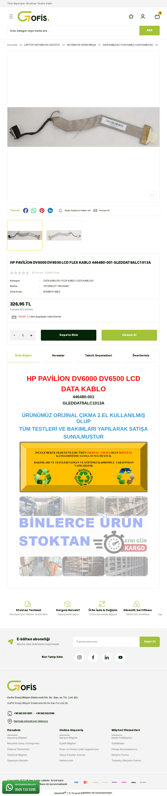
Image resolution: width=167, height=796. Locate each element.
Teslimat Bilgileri (17, 755)
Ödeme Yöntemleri (18, 749)
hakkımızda (66, 760)
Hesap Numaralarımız (124, 749)
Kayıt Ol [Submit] (149, 641)
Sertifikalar (118, 743)
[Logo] (33, 16)
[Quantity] (23, 335)
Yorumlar (58, 355)
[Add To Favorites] (152, 195)
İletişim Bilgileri (68, 738)
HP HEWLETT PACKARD (57, 286)
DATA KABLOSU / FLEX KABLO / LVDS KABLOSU (71, 281)
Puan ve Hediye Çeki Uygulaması (79, 749)
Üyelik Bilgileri (67, 743)
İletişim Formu (120, 755)
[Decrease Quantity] (14, 335)
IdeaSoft (60, 793)
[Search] (73, 30)
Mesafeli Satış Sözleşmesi (23, 743)
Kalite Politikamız (122, 738)
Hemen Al (129, 335)
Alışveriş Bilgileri (17, 738)
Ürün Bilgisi (23, 355)
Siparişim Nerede (17, 760)
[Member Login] (142, 16)
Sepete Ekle (68, 335)
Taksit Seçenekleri (98, 355)
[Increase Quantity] (31, 335)
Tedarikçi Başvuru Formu (126, 760)
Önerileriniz (140, 355)
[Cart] (157, 16)
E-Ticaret (74, 793)
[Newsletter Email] (116, 642)
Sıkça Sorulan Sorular (72, 755)
